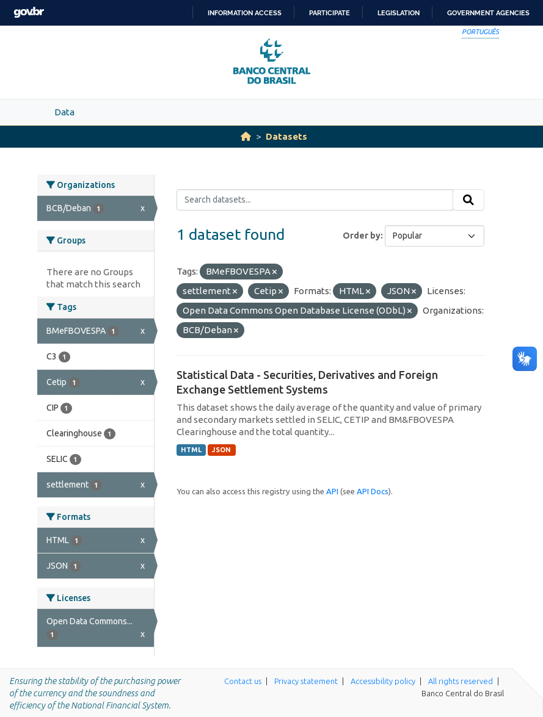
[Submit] (468, 200)
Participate (329, 13)
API (332, 491)
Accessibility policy (383, 681)
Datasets (286, 136)
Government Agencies (488, 13)
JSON (221, 449)
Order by (362, 235)
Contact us (242, 681)
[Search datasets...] (315, 200)
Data (64, 112)
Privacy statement (306, 681)
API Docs (372, 491)
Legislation (398, 13)
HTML (191, 449)
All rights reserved (460, 681)
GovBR (28, 12)
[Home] (246, 136)
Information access (245, 13)
